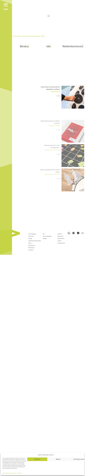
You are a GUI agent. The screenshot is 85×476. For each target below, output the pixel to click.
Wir (44, 234)
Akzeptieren (37, 459)
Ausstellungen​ (32, 234)
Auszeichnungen (47, 236)
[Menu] (7, 7)
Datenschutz (13, 473)
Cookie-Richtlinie (6, 473)
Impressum (19, 473)
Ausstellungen (55, 93)
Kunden (45, 238)
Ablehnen (58, 459)
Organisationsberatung (34, 240)
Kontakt (60, 234)
